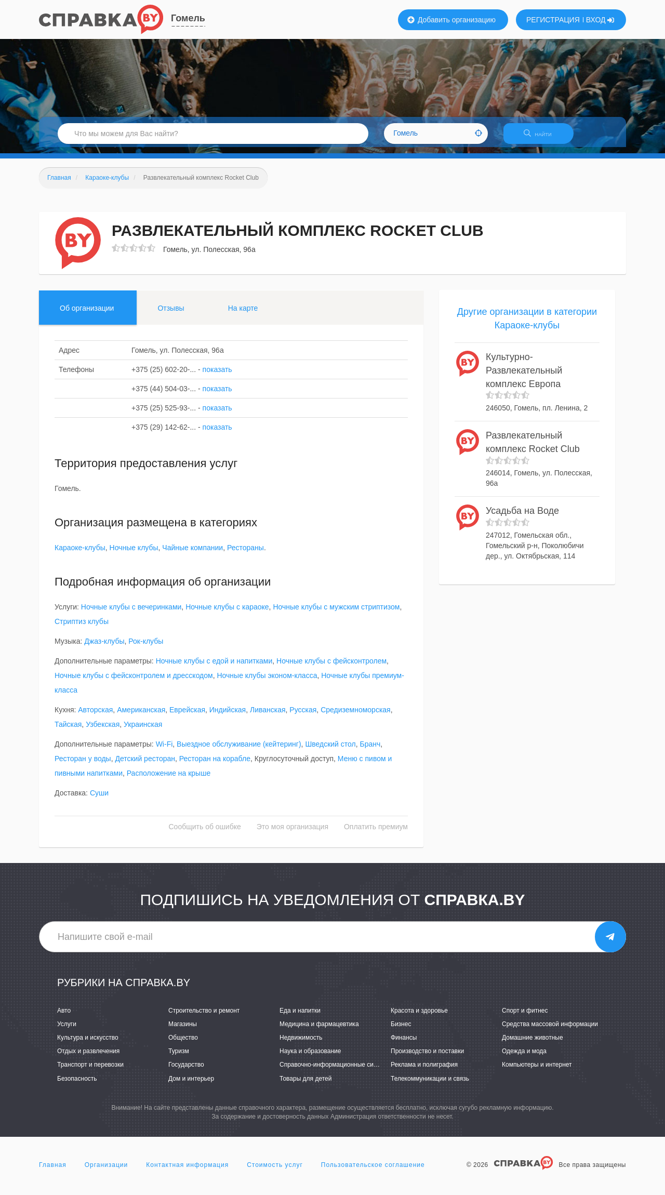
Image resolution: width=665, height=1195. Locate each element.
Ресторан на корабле (214, 765)
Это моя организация (292, 833)
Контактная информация (187, 1171)
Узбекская (102, 731)
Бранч (370, 751)
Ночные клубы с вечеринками (131, 613)
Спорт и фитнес (525, 1016)
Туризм (178, 1057)
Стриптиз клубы (82, 628)
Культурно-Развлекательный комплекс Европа (524, 376)
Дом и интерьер (191, 1084)
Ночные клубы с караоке (227, 613)
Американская (141, 716)
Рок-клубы (145, 648)
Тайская (68, 731)
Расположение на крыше (168, 780)
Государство (186, 1071)
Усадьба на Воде (522, 517)
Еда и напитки (300, 1016)
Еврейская (187, 716)
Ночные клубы (134, 554)
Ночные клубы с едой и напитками (214, 667)
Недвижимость (301, 1043)
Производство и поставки (427, 1057)
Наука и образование (310, 1057)
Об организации (87, 314)
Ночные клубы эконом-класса (267, 682)
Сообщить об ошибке (205, 833)
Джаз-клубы (104, 648)
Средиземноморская (356, 716)
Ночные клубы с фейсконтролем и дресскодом (134, 682)
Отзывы (170, 314)
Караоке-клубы (80, 554)
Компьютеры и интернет (537, 1071)
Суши (99, 799)
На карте (243, 314)
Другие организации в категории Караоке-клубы (527, 325)
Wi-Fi (164, 751)
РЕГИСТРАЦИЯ (553, 20)
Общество (183, 1043)
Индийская (227, 716)
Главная (52, 1171)
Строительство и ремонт (204, 1016)
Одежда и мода (524, 1057)
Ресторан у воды (83, 765)
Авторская (95, 716)
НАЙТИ (543, 137)
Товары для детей (305, 1084)
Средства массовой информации (550, 1030)
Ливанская (268, 716)
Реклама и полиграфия (424, 1071)
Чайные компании (192, 554)
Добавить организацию (451, 20)
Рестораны (245, 554)
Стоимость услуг (275, 1171)
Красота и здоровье (419, 1016)
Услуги (66, 1030)
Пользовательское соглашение (373, 1171)
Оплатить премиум (376, 833)
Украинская (143, 731)
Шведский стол (330, 751)
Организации (106, 1171)
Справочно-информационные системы (336, 1071)
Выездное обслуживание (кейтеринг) (239, 751)
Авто (64, 1016)
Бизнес (401, 1030)
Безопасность (77, 1084)
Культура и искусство (87, 1043)
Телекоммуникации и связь (430, 1084)
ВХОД (600, 20)
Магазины (182, 1030)
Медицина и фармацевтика (319, 1030)
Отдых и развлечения (88, 1057)
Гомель (188, 18)
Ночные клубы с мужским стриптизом (336, 613)
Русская (302, 716)
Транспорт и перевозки (90, 1071)
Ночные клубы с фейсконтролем (331, 667)
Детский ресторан (145, 765)
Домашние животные (532, 1043)
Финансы (404, 1043)
